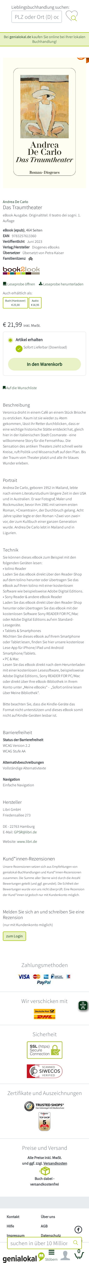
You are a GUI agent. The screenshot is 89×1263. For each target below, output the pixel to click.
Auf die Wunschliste (20, 387)
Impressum (15, 1235)
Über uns (48, 1216)
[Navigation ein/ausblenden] (65, 1255)
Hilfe (10, 1226)
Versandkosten (55, 1163)
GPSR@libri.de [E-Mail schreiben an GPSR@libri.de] (25, 832)
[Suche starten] (75, 1243)
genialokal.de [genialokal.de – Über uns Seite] (20, 36)
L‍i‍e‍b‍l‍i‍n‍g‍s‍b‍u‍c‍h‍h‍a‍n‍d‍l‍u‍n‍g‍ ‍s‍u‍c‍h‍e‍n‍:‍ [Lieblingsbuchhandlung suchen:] (40, 7)
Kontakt (13, 1216)
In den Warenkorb (44, 364)
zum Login (14, 936)
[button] (52, 1256)
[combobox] (39, 1243)
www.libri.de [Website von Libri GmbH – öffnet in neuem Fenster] (27, 841)
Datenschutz (51, 1235)
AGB (44, 1226)
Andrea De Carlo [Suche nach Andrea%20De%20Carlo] (15, 201)
